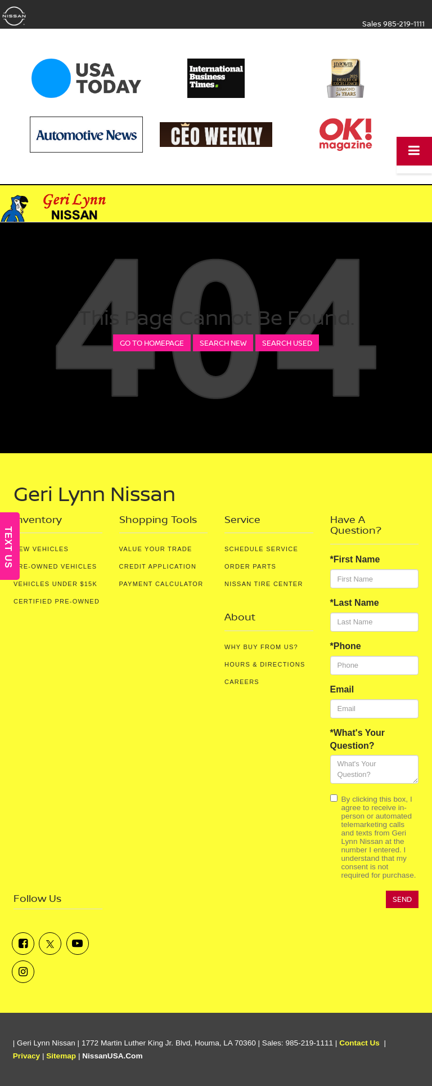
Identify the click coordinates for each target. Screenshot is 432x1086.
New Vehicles (41, 549)
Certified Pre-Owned (57, 601)
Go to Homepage (152, 343)
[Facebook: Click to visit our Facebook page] (23, 943)
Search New (223, 343)
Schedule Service (261, 549)
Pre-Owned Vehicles (55, 566)
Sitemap (61, 1056)
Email (342, 689)
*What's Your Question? (357, 739)
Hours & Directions (264, 664)
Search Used (287, 343)
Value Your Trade (155, 549)
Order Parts (250, 566)
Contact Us (359, 1043)
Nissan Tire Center (263, 583)
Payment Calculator (161, 583)
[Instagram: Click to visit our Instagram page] (23, 971)
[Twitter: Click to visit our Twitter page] (50, 943)
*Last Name (354, 602)
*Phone (345, 646)
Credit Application (158, 566)
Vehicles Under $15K (55, 583)
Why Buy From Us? (261, 646)
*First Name (355, 559)
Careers (241, 681)
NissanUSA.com (112, 1056)
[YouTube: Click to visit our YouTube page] (77, 943)
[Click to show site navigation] (414, 151)
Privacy (26, 1056)
